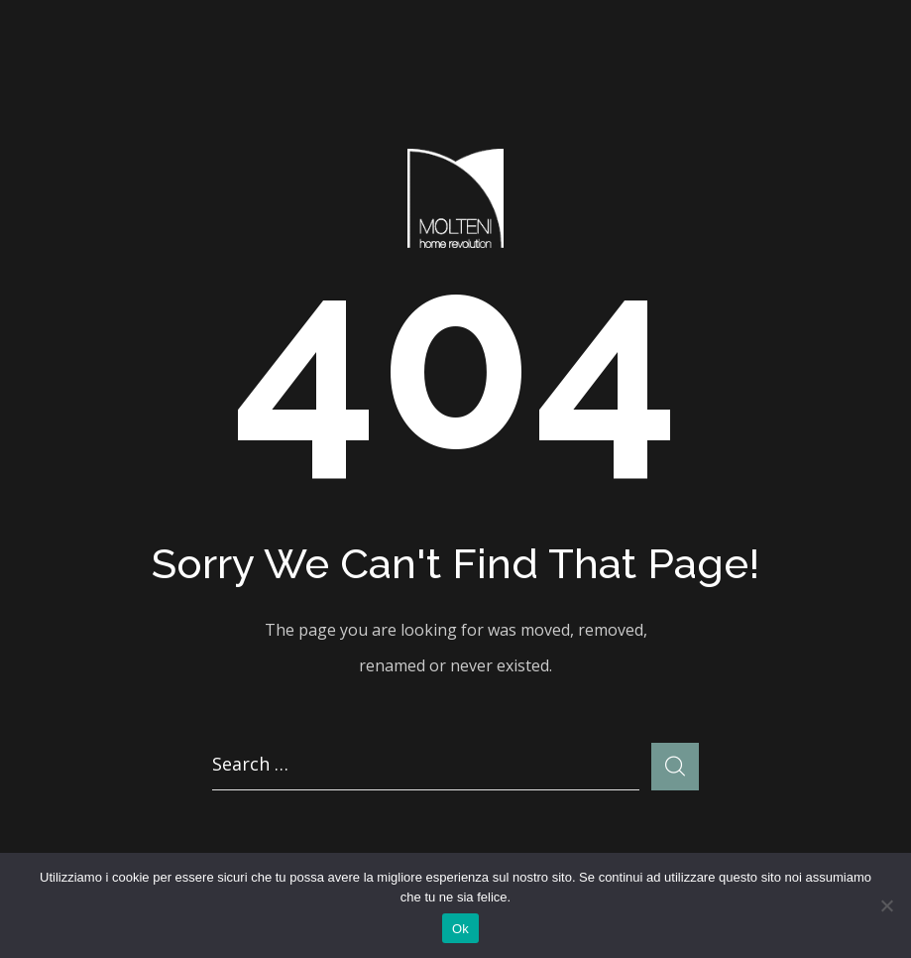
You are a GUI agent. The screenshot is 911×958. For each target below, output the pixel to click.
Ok (460, 928)
